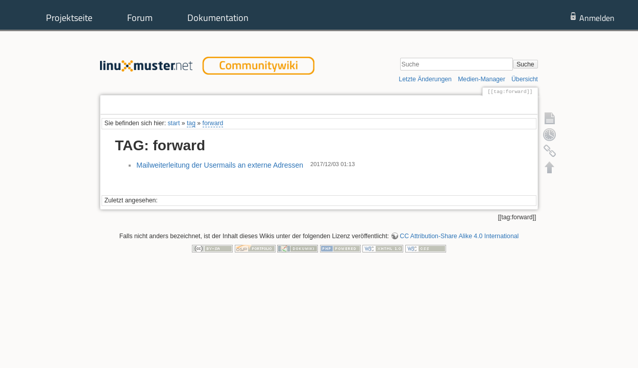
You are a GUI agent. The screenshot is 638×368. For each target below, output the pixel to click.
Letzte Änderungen (425, 79)
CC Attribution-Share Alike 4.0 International (459, 236)
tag (191, 123)
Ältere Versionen (498, 105)
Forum (140, 17)
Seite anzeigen (437, 105)
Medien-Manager (481, 79)
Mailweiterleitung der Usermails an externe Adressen (219, 165)
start (173, 123)
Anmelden (597, 18)
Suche (525, 64)
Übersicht (524, 79)
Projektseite (69, 17)
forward (213, 123)
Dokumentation (218, 17)
